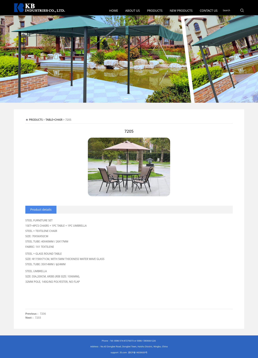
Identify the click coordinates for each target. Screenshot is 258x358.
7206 (43, 313)
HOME (113, 11)
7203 (38, 317)
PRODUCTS (155, 11)
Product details (41, 209)
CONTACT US (209, 11)
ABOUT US (132, 11)
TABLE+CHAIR (54, 119)
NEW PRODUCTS (181, 11)
